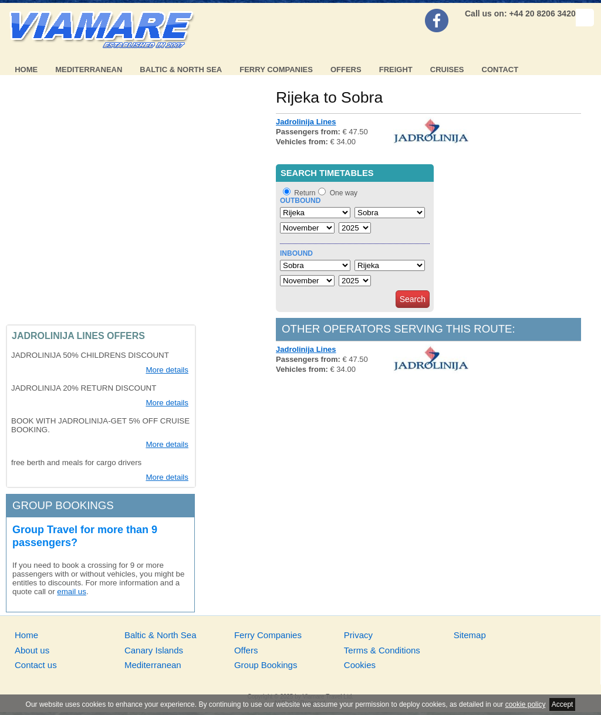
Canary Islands (153, 650)
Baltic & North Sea (181, 69)
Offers (346, 69)
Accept (562, 704)
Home (26, 69)
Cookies (360, 665)
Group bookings (63, 505)
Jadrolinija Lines (306, 121)
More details (167, 369)
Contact (500, 69)
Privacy (358, 635)
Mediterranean (88, 69)
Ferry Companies (276, 69)
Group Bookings (266, 665)
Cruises (447, 69)
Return (304, 193)
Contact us (36, 665)
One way (343, 193)
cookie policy (525, 704)
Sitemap (470, 635)
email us (71, 591)
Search (413, 299)
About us (32, 650)
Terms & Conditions (382, 650)
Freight (396, 69)
